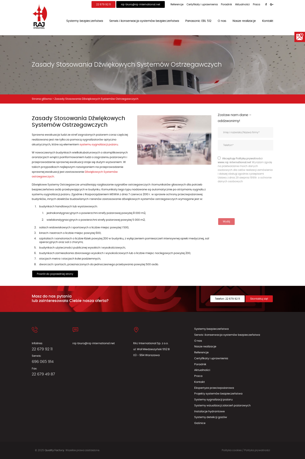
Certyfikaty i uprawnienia (202, 4)
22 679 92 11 (103, 4)
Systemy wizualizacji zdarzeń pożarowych (222, 405)
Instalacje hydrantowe (209, 411)
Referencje (177, 4)
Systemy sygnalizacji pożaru (213, 399)
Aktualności (242, 4)
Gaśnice (199, 423)
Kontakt (267, 21)
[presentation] (235, 200)
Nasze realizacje (244, 21)
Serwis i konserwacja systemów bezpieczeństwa (144, 21)
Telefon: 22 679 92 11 (227, 299)
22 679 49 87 (43, 374)
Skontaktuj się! (259, 299)
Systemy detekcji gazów (210, 417)
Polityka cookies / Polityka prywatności (246, 450)
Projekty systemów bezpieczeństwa (218, 393)
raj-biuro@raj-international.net (140, 4)
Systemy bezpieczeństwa (84, 21)
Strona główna (42, 99)
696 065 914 (43, 362)
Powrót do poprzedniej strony (55, 274)
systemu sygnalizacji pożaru (99, 144)
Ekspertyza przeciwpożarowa (214, 388)
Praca (256, 4)
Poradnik (226, 4)
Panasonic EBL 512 (198, 21)
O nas (222, 21)
